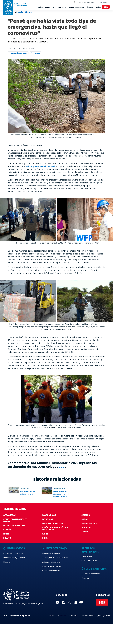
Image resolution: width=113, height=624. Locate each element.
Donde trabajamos (76, 7)
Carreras (85, 578)
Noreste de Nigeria (52, 523)
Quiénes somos (44, 7)
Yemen (84, 531)
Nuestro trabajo (59, 7)
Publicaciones (87, 556)
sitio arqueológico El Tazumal (40, 166)
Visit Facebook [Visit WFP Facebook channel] (63, 602)
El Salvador (35, 53)
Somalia (86, 515)
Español (103, 2)
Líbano (7, 538)
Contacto (73, 615)
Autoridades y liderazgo (13, 553)
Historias (28, 12)
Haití (6, 533)
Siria (44, 538)
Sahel (45, 533)
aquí (62, 466)
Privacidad (62, 615)
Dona (106, 7)
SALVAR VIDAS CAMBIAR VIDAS (20, 5)
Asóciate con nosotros (90, 574)
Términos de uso (87, 615)
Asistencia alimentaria (51, 562)
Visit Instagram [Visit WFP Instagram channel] (69, 602)
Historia (6, 562)
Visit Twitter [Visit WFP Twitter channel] (57, 602)
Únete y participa (94, 7)
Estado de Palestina (14, 525)
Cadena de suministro (51, 570)
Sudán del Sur (89, 523)
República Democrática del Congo (55, 528)
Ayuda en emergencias (51, 566)
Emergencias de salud (18, 53)
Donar (51, 615)
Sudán (84, 519)
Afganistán (9, 515)
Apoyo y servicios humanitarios (55, 557)
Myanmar (47, 519)
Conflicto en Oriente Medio (15, 520)
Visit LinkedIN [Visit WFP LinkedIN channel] (75, 602)
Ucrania (86, 527)
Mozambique (49, 515)
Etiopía (7, 529)
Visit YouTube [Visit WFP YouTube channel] (81, 602)
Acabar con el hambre (51, 553)
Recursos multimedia (87, 2)
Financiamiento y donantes (14, 557)
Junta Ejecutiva (104, 615)
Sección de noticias (89, 561)
